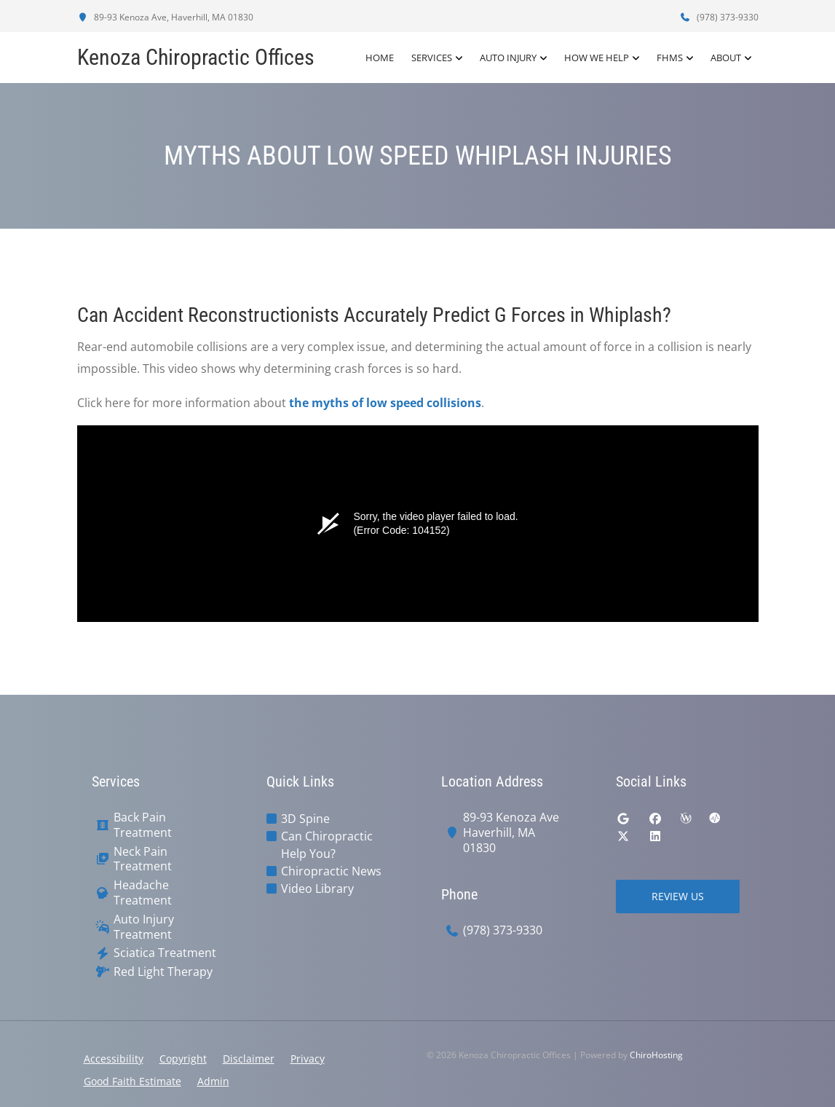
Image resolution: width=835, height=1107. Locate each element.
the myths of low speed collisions (385, 403)
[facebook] (655, 818)
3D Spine (305, 819)
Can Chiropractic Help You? (327, 845)
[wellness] (686, 818)
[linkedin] (655, 836)
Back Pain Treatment (143, 825)
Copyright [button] (183, 1058)
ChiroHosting (656, 1055)
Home (379, 57)
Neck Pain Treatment (143, 859)
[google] (623, 818)
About (726, 57)
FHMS (670, 57)
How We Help (596, 57)
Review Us (678, 896)
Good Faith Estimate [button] (132, 1081)
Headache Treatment (143, 893)
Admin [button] (213, 1081)
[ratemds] (715, 818)
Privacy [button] (307, 1058)
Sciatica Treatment (165, 953)
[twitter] (623, 836)
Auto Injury (508, 57)
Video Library (317, 889)
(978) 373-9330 (719, 17)
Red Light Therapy (163, 972)
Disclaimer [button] (248, 1058)
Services (431, 57)
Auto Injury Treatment (144, 927)
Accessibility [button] (113, 1058)
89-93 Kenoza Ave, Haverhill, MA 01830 (165, 17)
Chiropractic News (331, 871)
